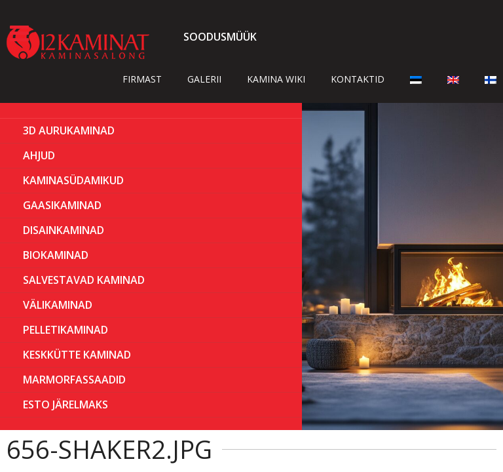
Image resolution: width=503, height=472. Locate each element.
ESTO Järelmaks (65, 404)
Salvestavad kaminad (84, 280)
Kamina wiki (276, 79)
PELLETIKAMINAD (65, 330)
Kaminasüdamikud (73, 180)
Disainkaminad (63, 230)
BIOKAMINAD (55, 255)
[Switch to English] (453, 79)
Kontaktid (357, 79)
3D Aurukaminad (69, 130)
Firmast (142, 79)
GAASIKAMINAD (62, 205)
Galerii (204, 79)
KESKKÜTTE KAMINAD (77, 354)
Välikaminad (57, 305)
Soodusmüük (220, 37)
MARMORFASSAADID (74, 379)
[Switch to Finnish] (490, 79)
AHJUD (39, 155)
